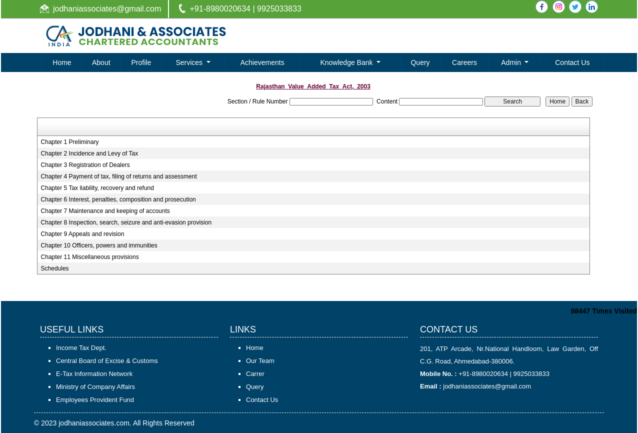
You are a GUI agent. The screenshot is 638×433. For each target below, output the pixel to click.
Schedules (55, 268)
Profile (142, 62)
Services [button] (190, 62)
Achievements (262, 62)
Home (61, 62)
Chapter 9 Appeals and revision (82, 234)
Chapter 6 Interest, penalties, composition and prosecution (118, 199)
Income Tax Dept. (81, 348)
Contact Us (572, 62)
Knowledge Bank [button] (347, 62)
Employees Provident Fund (95, 400)
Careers (464, 62)
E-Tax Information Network (94, 374)
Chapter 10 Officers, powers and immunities (99, 245)
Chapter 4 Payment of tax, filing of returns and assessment (119, 176)
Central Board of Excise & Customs (107, 360)
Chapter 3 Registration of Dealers (85, 165)
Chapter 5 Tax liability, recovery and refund (97, 188)
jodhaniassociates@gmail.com (107, 8)
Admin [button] (512, 62)
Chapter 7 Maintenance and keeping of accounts (105, 211)
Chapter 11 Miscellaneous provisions (90, 257)
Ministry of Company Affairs (95, 386)
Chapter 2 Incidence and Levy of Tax (89, 153)
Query (420, 62)
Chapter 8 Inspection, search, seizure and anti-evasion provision (126, 222)
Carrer (255, 374)
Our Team (260, 360)
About (101, 62)
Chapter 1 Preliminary (70, 142)
